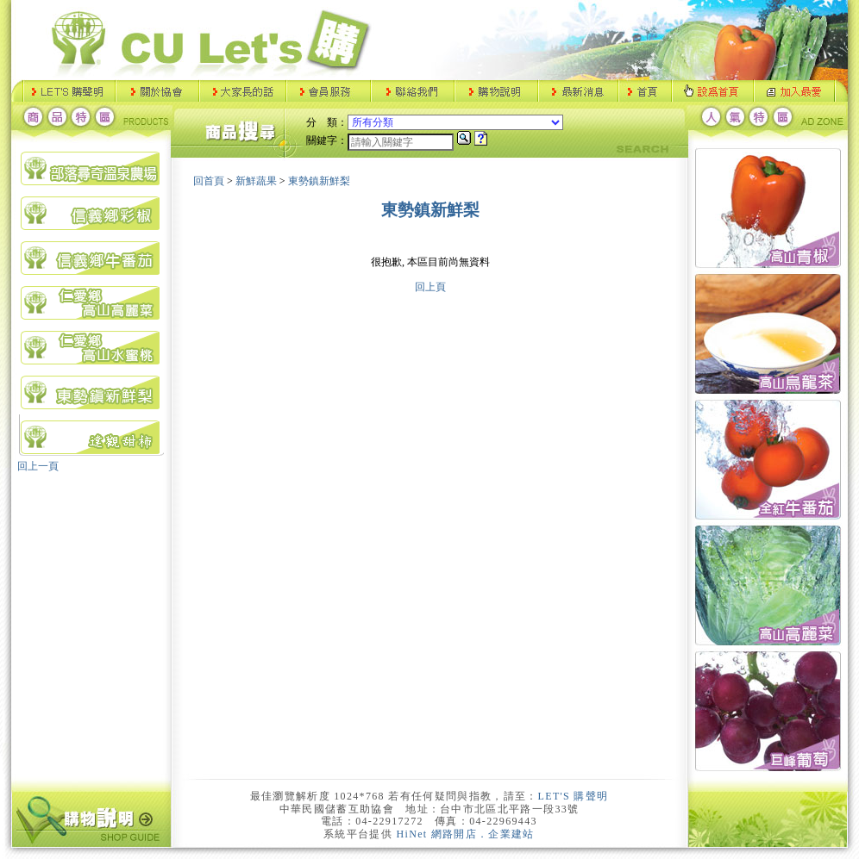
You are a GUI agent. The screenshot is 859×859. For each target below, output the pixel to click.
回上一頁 (38, 466)
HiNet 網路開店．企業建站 (466, 834)
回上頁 (430, 287)
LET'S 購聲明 (573, 796)
